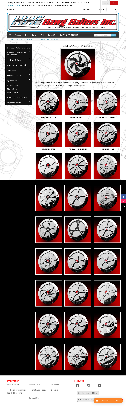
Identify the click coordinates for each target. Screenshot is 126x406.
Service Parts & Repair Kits (17, 97)
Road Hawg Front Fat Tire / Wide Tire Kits (17, 53)
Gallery (34, 35)
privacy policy (14, 5)
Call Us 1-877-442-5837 (69, 35)
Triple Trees (11, 70)
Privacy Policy (13, 384)
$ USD (101, 9)
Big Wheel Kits (12, 81)
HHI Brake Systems (14, 60)
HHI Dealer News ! (85, 400)
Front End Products (14, 75)
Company (55, 384)
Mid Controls (12, 89)
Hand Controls (12, 93)
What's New (34, 384)
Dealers (54, 390)
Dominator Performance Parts (18, 48)
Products (18, 35)
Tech (42, 35)
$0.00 (116, 9)
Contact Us (52, 35)
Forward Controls (13, 85)
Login (83, 9)
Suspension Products (14, 102)
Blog (26, 35)
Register (89, 9)
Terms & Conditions (37, 390)
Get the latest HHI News (88, 393)
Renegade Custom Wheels (16, 65)
